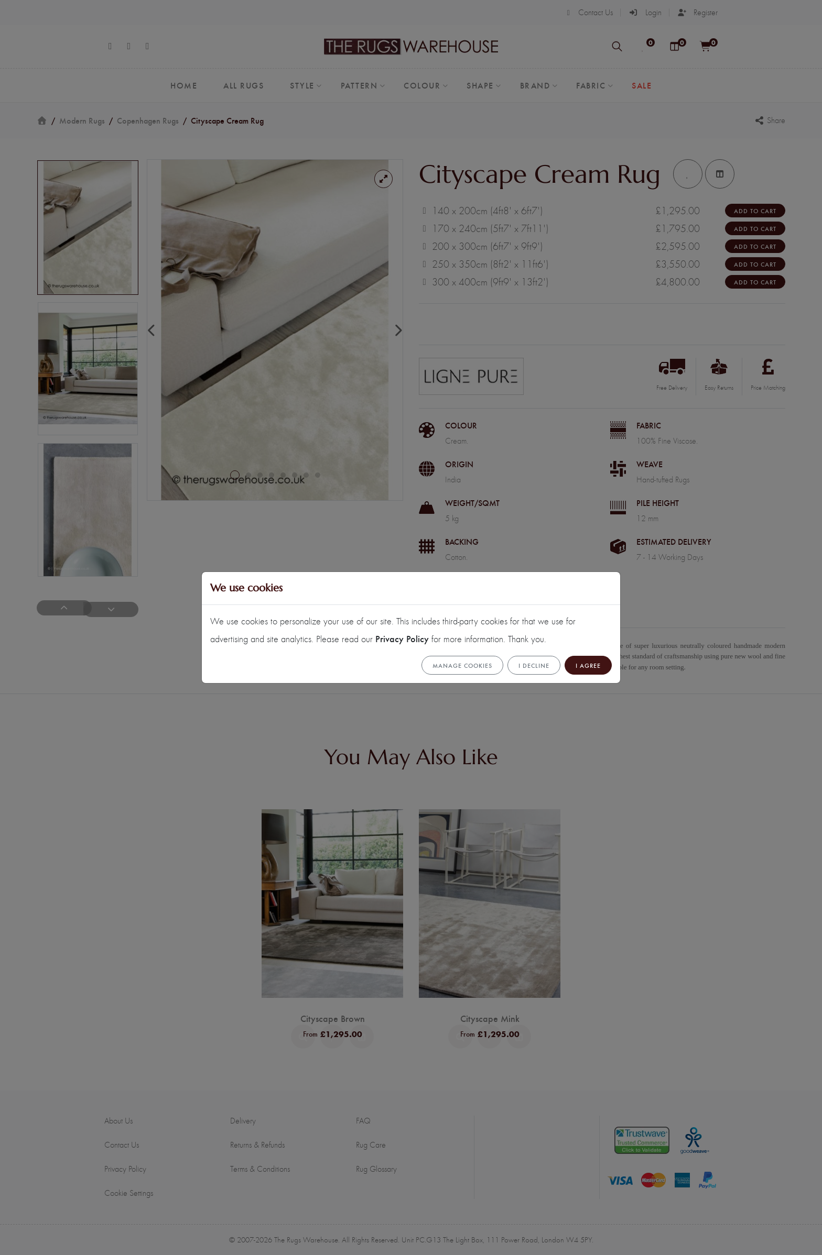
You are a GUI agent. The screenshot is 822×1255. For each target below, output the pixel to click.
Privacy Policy (402, 638)
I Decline (533, 665)
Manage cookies (462, 665)
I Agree (588, 665)
